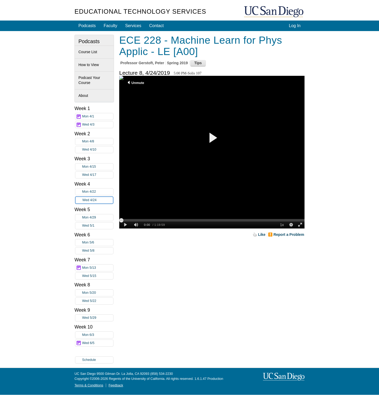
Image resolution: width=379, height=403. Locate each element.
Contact (156, 25)
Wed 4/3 (97, 124)
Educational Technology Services (140, 11)
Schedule (89, 360)
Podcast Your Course (89, 80)
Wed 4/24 (97, 200)
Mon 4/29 (97, 217)
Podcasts (87, 25)
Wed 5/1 (97, 225)
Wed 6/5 (97, 343)
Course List (87, 52)
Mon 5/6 (97, 242)
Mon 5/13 (97, 268)
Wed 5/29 (97, 318)
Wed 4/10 (97, 149)
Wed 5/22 (97, 301)
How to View (88, 65)
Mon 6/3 (97, 335)
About (83, 95)
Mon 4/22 (97, 191)
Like (261, 234)
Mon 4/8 (97, 141)
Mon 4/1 (97, 116)
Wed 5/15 (97, 276)
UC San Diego (274, 12)
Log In (295, 25)
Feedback (115, 385)
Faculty (110, 25)
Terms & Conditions (88, 385)
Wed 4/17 (97, 175)
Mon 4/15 (97, 166)
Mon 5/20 (97, 293)
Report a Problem (288, 234)
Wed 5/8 (97, 250)
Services (133, 25)
